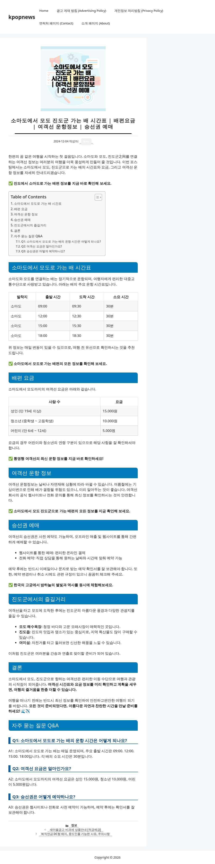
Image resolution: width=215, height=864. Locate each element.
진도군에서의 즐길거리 (30, 225)
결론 (17, 230)
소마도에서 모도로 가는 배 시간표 (38, 203)
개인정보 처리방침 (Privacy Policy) (138, 10)
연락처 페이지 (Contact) (56, 23)
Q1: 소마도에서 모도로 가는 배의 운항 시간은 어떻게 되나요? (61, 241)
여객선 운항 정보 (26, 214)
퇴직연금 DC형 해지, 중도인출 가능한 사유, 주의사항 (75, 834)
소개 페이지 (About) (95, 23)
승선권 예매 (22, 220)
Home (43, 10)
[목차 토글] (96, 197)
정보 (74, 825)
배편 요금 (21, 209)
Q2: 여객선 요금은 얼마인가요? (41, 246)
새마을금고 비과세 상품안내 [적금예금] (75, 830)
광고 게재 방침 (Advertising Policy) (81, 10)
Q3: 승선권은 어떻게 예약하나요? (43, 251)
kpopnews (21, 16)
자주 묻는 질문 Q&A (28, 236)
